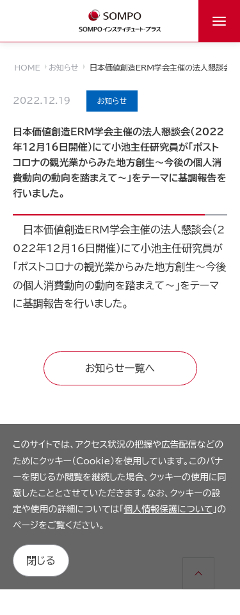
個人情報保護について (168, 509)
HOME (27, 67)
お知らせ (63, 67)
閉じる (41, 560)
